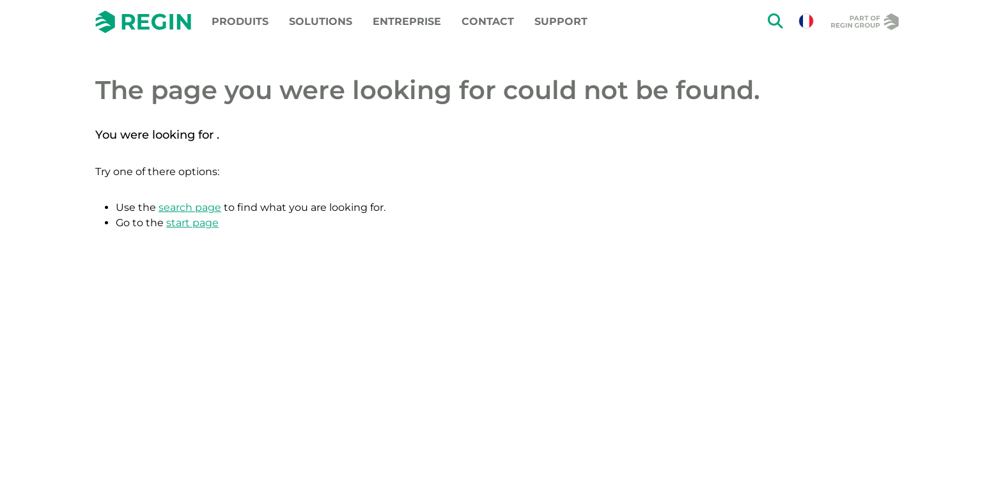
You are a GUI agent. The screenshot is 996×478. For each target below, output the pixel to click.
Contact (488, 21)
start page (192, 223)
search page (190, 207)
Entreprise (407, 21)
